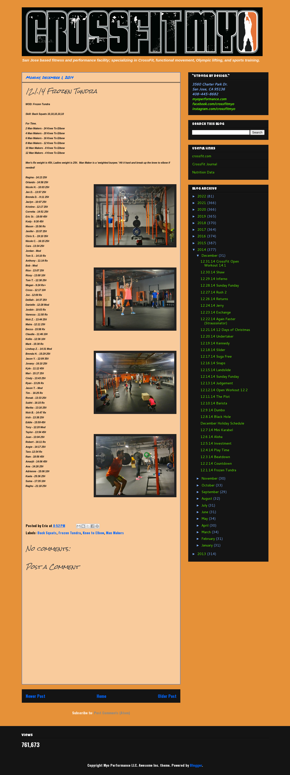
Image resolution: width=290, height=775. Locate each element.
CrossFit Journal (204, 164)
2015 (202, 243)
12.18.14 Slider (212, 349)
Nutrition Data (203, 172)
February (208, 538)
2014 (202, 249)
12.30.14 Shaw (212, 272)
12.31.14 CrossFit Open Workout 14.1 (219, 263)
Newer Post (35, 696)
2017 (202, 229)
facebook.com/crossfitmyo (213, 103)
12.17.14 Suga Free (216, 356)
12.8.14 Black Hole (215, 416)
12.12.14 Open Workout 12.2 (224, 390)
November (210, 478)
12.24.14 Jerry (212, 305)
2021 (202, 202)
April (205, 525)
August (207, 498)
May (205, 518)
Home (101, 696)
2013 (202, 553)
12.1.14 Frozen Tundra (218, 470)
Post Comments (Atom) (112, 712)
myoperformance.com (209, 99)
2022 (202, 196)
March (206, 532)
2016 (202, 236)
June (205, 511)
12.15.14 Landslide (215, 369)
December (210, 255)
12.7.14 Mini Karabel (216, 429)
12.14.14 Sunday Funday (219, 376)
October (208, 485)
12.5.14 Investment (216, 443)
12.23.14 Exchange (215, 312)
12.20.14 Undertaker (216, 336)
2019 (202, 216)
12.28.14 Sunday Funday (219, 285)
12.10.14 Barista (213, 403)
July (204, 505)
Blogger (196, 765)
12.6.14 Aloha (211, 436)
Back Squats (47, 532)
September (210, 491)
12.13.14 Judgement (216, 383)
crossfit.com (201, 156)
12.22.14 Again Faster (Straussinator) (217, 321)
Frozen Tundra (69, 532)
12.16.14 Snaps (212, 363)
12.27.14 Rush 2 (213, 292)
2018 (202, 222)
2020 (202, 209)
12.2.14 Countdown (216, 463)
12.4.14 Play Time (214, 450)
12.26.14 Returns (214, 298)
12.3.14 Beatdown (215, 456)
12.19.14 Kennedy (215, 343)
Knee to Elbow (93, 532)
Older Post (167, 696)
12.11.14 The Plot (215, 396)
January (207, 545)
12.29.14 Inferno (213, 278)
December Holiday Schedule (222, 423)
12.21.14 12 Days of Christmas (225, 329)
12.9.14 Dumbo (212, 410)
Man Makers (115, 532)
